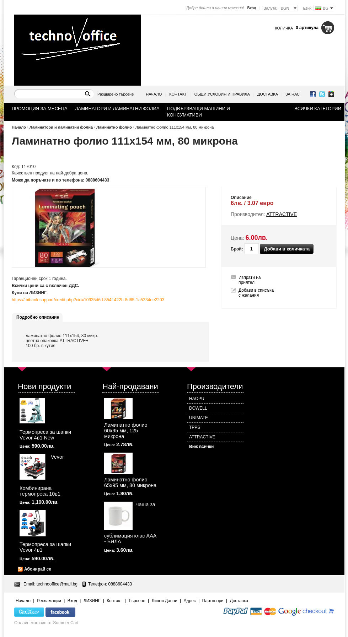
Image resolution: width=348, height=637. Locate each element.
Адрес (189, 600)
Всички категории (317, 108)
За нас (292, 94)
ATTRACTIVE (202, 436)
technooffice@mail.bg (57, 584)
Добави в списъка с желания (256, 293)
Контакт (178, 94)
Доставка (267, 94)
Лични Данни (164, 600)
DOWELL (198, 408)
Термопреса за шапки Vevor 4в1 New (45, 435)
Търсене (136, 600)
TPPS (194, 427)
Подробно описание (37, 317)
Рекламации (49, 600)
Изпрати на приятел (250, 280)
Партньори (213, 600)
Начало (154, 94)
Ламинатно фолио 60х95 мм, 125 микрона (126, 430)
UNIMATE (198, 417)
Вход (251, 8)
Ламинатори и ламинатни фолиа (62, 127)
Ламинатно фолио (114, 127)
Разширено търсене (115, 94)
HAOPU (196, 398)
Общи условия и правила (222, 94)
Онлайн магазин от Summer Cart (46, 622)
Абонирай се (37, 569)
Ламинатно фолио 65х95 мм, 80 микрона (130, 482)
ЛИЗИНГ (92, 600)
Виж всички (201, 446)
